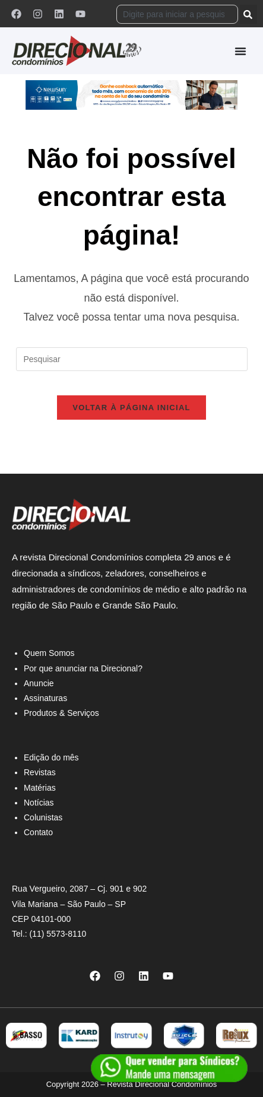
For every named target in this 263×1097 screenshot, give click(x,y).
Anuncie (39, 683)
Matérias (40, 787)
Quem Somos (49, 653)
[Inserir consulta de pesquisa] (132, 359)
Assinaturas (45, 698)
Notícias (39, 802)
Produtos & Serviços (61, 713)
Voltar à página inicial (131, 407)
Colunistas (43, 817)
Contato (38, 832)
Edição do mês (51, 757)
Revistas (40, 772)
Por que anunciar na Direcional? (83, 668)
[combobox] (177, 14)
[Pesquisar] (248, 14)
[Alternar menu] (240, 51)
